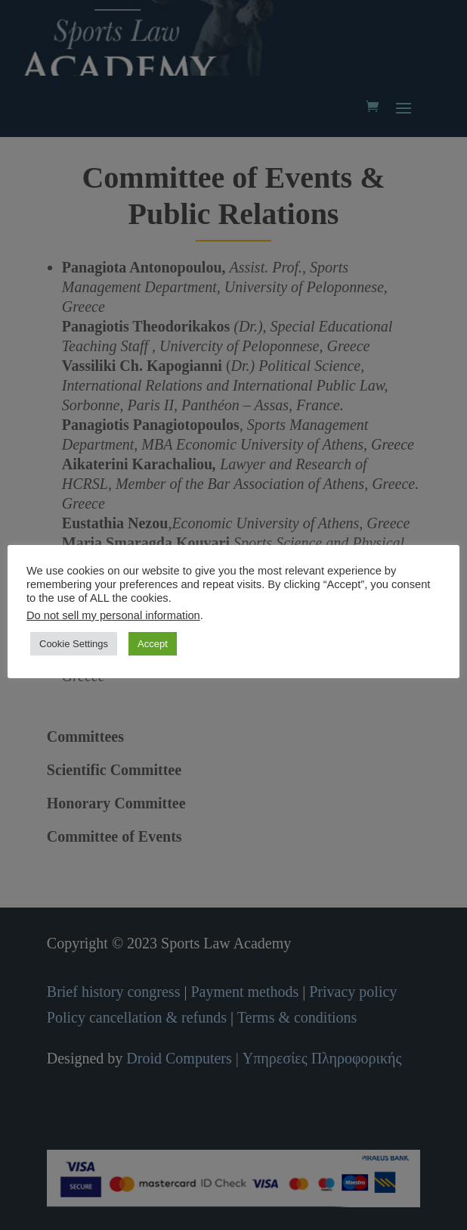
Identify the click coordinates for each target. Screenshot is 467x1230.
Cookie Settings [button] (73, 643)
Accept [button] (153, 643)
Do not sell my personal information (113, 615)
